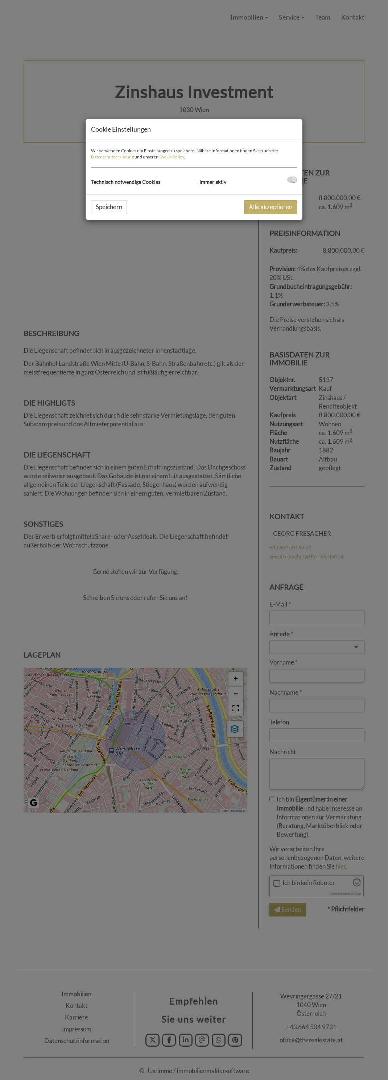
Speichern (109, 207)
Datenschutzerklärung (112, 157)
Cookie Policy (171, 157)
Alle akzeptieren (270, 207)
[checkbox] (292, 180)
